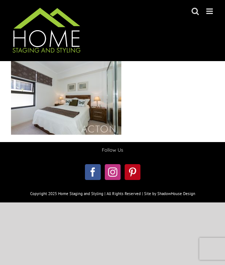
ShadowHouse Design (176, 230)
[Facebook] (93, 190)
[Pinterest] (132, 190)
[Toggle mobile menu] (210, 11)
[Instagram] (113, 190)
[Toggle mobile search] (195, 11)
